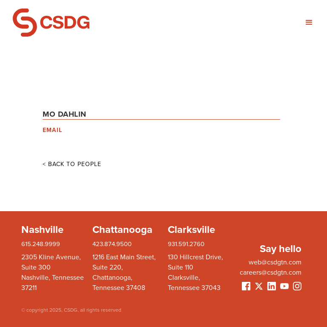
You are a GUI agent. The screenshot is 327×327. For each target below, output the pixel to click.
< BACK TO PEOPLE (72, 164)
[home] (88, 23)
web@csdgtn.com (275, 262)
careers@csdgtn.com (270, 272)
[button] (239, 22)
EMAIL (52, 130)
